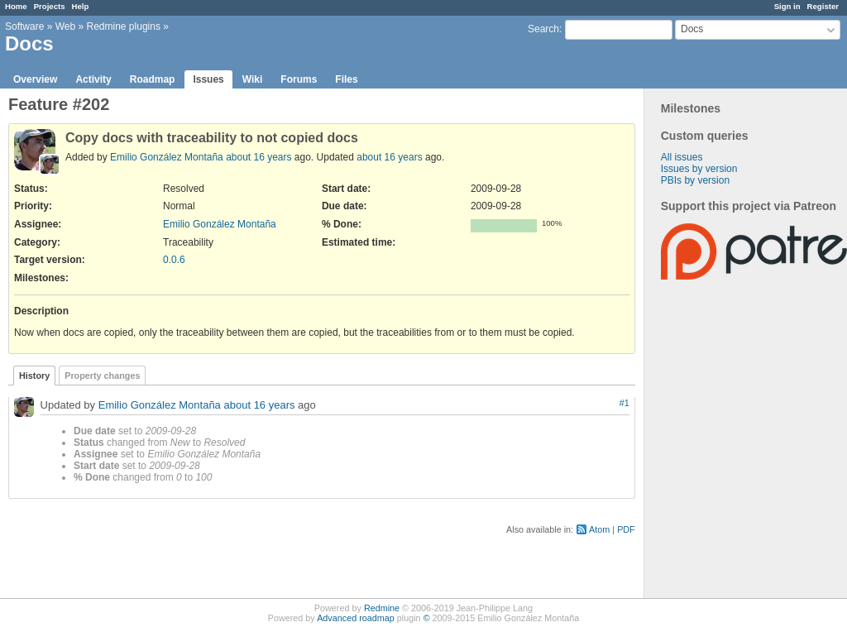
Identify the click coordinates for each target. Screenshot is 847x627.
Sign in (787, 6)
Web (65, 26)
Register (823, 6)
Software (24, 26)
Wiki (252, 79)
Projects (49, 6)
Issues (208, 79)
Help (80, 6)
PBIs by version (695, 180)
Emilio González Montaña (166, 157)
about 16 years (258, 157)
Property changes (102, 376)
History (34, 376)
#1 (624, 403)
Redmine (382, 608)
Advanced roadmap (356, 618)
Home (16, 6)
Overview (35, 79)
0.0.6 (174, 260)
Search (543, 29)
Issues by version (699, 169)
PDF (626, 529)
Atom (599, 529)
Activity (93, 79)
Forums (298, 79)
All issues (682, 157)
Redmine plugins (123, 26)
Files (346, 79)
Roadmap (152, 79)
